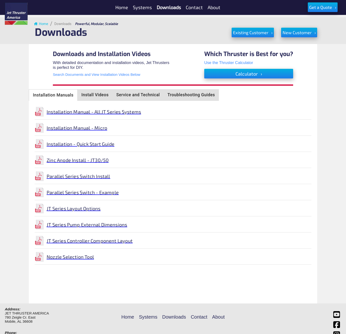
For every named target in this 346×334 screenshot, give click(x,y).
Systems (148, 317)
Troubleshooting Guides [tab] (191, 94)
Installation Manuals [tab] (53, 95)
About (218, 317)
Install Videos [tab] (95, 94)
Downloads (62, 24)
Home (41, 24)
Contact (199, 317)
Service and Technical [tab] (138, 94)
